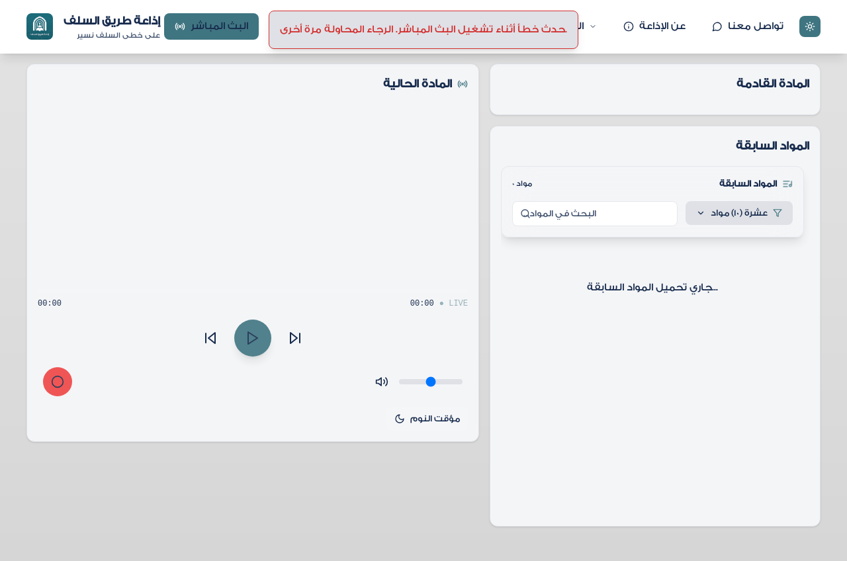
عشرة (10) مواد (739, 213)
